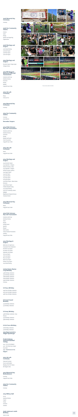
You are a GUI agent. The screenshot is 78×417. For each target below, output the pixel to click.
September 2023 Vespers (8, 252)
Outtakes (5, 233)
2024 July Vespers (6, 174)
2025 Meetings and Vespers (9, 61)
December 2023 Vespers (7, 248)
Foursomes (5, 80)
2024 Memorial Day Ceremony (9, 202)
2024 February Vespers (7, 185)
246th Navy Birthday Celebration (9, 294)
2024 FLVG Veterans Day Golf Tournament (10, 127)
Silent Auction (6, 230)
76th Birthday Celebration (8, 328)
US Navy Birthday (8, 288)
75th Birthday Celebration (8, 329)
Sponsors (5, 226)
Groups (4, 401)
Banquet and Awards (7, 138)
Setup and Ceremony (7, 361)
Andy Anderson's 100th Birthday (10, 412)
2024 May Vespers (6, 177)
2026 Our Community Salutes (9, 28)
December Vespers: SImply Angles (9, 64)
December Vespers (9, 121)
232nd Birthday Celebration (8, 303)
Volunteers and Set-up (7, 77)
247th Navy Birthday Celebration (10, 292)
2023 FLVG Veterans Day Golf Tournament (10, 213)
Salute (4, 34)
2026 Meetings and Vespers (9, 45)
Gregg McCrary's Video (7, 86)
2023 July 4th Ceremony (7, 358)
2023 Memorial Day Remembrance (9, 373)
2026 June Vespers (6, 54)
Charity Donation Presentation (9, 231)
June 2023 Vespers (6, 256)
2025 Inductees (6, 119)
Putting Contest (6, 224)
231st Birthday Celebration (8, 305)
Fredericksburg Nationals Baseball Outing (9, 340)
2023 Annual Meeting (7, 263)
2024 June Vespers (6, 176)
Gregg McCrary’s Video (7, 207)
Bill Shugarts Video (7, 366)
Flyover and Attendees (7, 363)
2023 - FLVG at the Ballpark (8, 344)
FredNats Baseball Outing (8, 186)
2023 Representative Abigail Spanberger (9, 332)
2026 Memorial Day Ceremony (9, 19)
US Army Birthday (8, 311)
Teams (4, 220)
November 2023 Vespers (8, 250)
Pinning (4, 35)
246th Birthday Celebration (8, 276)
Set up (4, 396)
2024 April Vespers (6, 179)
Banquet (4, 84)
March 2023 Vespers (7, 259)
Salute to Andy (6, 415)
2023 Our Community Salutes (9, 384)
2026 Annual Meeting (7, 49)
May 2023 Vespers (6, 257)
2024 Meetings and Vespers (9, 159)
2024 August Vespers (7, 172)
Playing (4, 82)
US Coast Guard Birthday (8, 300)
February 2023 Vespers (7, 261)
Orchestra (5, 403)
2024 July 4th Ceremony (7, 148)
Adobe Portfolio (50, 85)
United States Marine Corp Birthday (9, 269)
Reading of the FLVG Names (8, 365)
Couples (4, 400)
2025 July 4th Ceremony (7, 92)
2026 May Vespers (6, 52)
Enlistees (5, 32)
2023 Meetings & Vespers (8, 241)
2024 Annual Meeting (7, 188)
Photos (4, 96)
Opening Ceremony (7, 79)
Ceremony (5, 22)
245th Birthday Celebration (8, 278)
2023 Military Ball (8, 394)
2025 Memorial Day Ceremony (9, 104)
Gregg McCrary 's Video (7, 142)
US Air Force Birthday (9, 325)
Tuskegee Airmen (6, 66)
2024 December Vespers (8, 163)
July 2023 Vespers (6, 254)
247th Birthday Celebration (8, 274)
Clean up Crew (6, 97)
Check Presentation (7, 140)
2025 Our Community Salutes (9, 114)
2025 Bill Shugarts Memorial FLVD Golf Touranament (9, 73)
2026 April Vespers (6, 51)
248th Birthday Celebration (8, 273)
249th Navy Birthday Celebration (10, 290)
